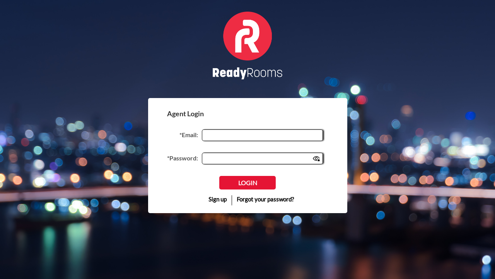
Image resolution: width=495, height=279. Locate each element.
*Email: (188, 134)
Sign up (217, 199)
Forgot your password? (265, 199)
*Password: (182, 158)
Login (247, 182)
